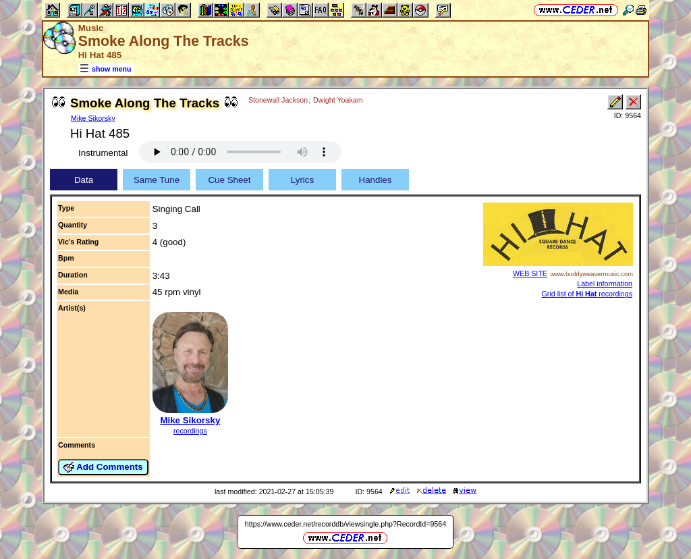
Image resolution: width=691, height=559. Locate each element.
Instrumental (103, 153)
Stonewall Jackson (278, 100)
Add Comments (103, 467)
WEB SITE (530, 273)
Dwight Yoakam (337, 100)
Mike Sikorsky (93, 118)
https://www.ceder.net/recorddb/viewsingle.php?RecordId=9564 (345, 524)
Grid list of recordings (587, 294)
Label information (604, 284)
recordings (190, 431)
